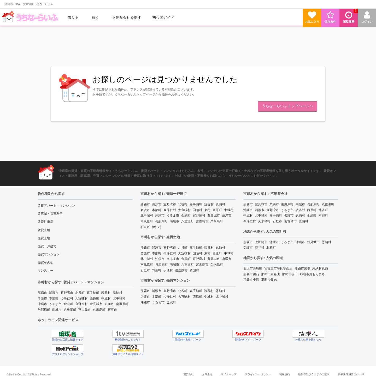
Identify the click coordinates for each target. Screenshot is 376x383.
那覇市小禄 (251, 280)
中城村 (106, 298)
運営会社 (188, 374)
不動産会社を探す (126, 17)
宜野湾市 (67, 293)
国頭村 (197, 210)
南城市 (57, 310)
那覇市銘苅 (251, 274)
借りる (73, 17)
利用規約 (284, 374)
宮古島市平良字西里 (278, 268)
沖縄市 (42, 304)
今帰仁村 (67, 298)
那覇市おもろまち (312, 274)
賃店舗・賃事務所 (50, 214)
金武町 (68, 304)
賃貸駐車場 (45, 222)
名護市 (42, 298)
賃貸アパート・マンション (56, 205)
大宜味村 (81, 298)
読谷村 (106, 293)
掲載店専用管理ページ (351, 374)
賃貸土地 (44, 230)
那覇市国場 (302, 268)
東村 (207, 210)
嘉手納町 (93, 293)
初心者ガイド (163, 17)
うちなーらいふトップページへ (287, 106)
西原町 (94, 298)
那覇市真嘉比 (270, 274)
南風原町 (122, 304)
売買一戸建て (47, 246)
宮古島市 (84, 310)
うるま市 (55, 304)
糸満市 (109, 304)
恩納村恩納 (320, 268)
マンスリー (45, 270)
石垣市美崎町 (252, 268)
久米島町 (99, 310)
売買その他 (45, 262)
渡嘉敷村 (181, 270)
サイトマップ (229, 374)
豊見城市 (96, 304)
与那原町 (44, 310)
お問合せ (207, 374)
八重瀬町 (70, 310)
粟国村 (194, 270)
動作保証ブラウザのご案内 (314, 374)
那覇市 (42, 293)
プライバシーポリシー (258, 374)
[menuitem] (31, 17)
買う (95, 17)
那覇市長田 (290, 274)
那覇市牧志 (269, 280)
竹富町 (156, 270)
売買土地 (44, 238)
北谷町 (80, 293)
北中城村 (119, 298)
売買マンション (49, 254)
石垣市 (112, 310)
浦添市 (53, 293)
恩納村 (117, 293)
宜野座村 (81, 304)
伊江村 (156, 227)
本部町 (53, 298)
